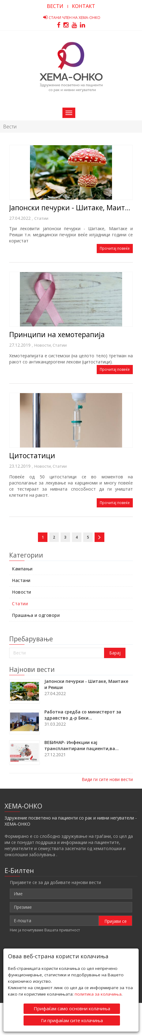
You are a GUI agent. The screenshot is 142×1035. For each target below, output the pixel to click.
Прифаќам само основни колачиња (72, 1008)
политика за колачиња (98, 993)
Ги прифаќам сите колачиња (72, 1020)
